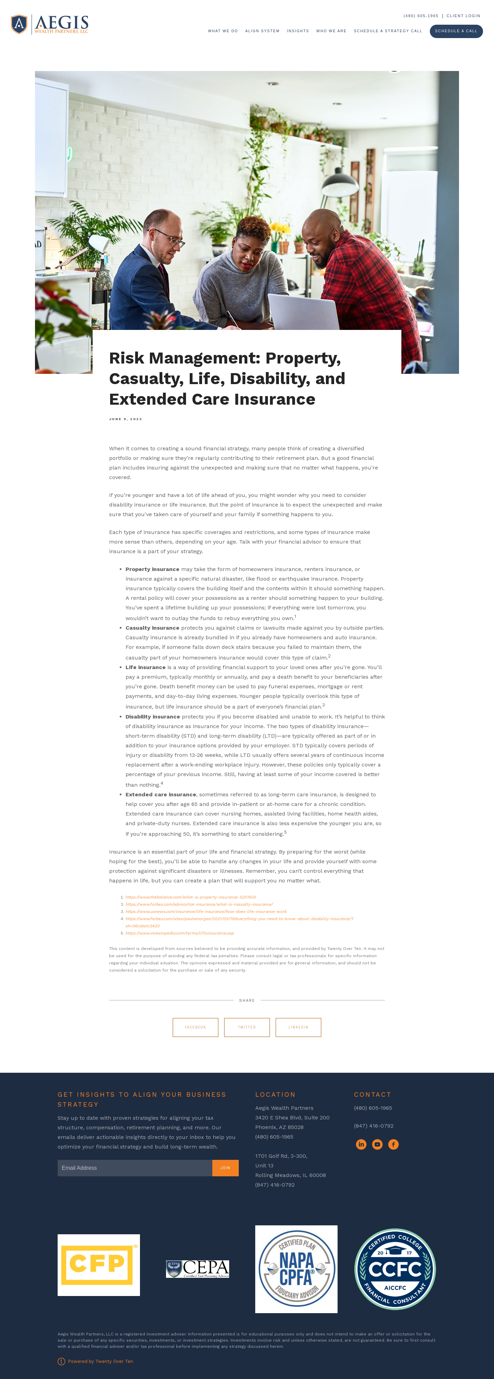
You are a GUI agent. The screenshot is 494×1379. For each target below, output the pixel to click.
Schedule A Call (456, 31)
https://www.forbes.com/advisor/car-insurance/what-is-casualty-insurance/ (199, 904)
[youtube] (377, 1144)
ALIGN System (262, 31)
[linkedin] (361, 1144)
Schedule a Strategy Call (388, 31)
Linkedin (299, 1027)
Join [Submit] (226, 1168)
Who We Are (331, 31)
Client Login (464, 16)
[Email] (135, 1168)
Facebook (195, 1027)
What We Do (223, 31)
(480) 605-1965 (420, 16)
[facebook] (393, 1144)
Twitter (247, 1027)
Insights (298, 31)
